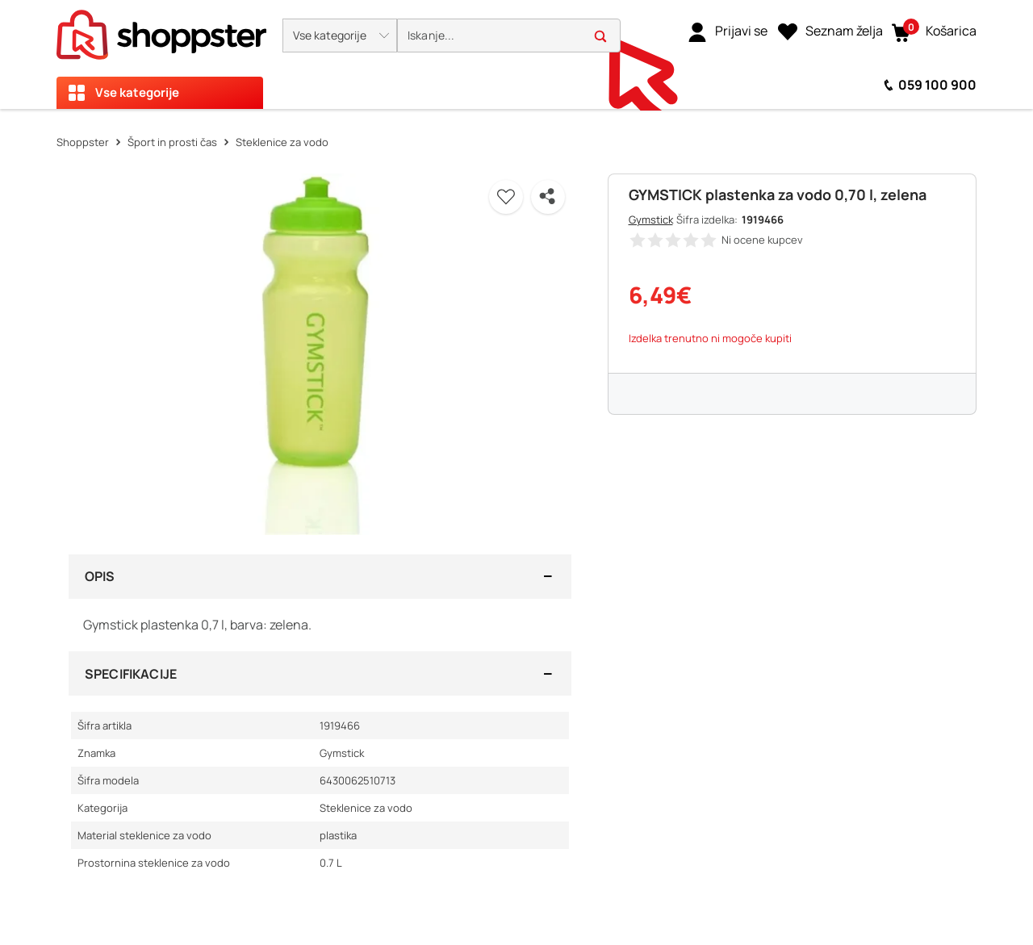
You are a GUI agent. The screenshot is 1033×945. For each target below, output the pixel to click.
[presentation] (516, 54)
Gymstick (651, 219)
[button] (339, 35)
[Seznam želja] (830, 31)
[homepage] (161, 30)
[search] (509, 36)
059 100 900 (937, 85)
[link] (727, 31)
